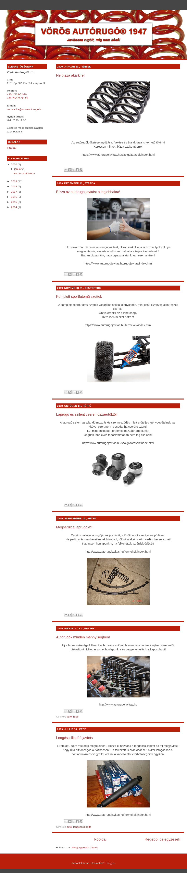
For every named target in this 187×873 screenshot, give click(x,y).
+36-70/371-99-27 (17, 98)
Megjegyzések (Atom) (85, 847)
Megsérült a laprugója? (74, 527)
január (18, 168)
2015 (14, 202)
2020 (14, 164)
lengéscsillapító (82, 826)
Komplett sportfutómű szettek (79, 297)
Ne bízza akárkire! (70, 75)
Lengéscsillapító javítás (74, 738)
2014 (14, 207)
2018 (14, 186)
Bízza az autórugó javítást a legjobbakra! (88, 192)
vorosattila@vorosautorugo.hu (24, 109)
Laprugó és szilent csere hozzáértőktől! (87, 414)
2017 (14, 191)
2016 (14, 196)
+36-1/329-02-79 (17, 94)
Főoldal (100, 839)
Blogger (110, 863)
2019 (14, 181)
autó (69, 716)
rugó (76, 716)
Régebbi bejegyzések (162, 839)
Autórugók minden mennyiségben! (83, 637)
